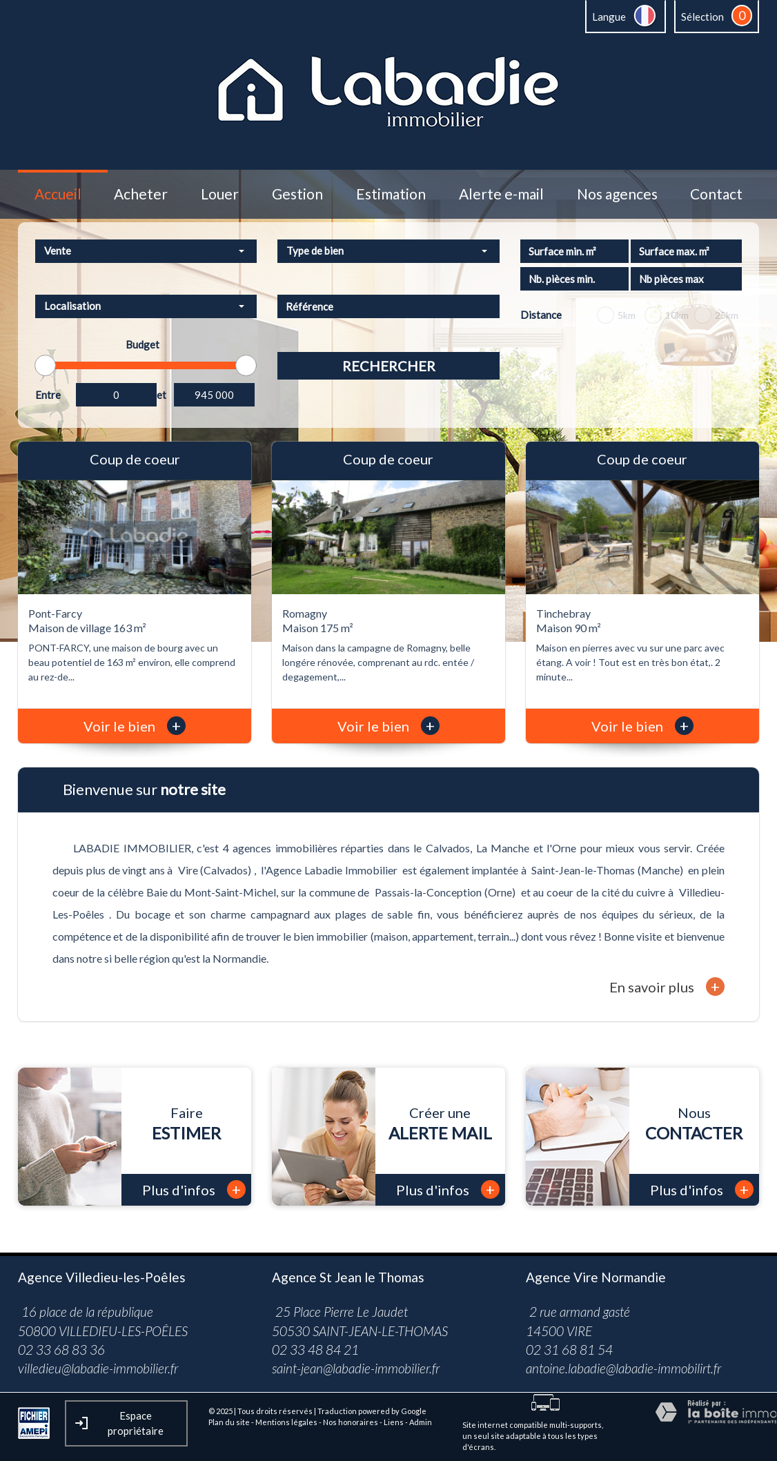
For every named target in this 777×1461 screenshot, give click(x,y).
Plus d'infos (194, 1189)
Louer (220, 194)
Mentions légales (286, 1422)
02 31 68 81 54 (569, 1349)
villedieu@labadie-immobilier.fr (98, 1368)
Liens (394, 1422)
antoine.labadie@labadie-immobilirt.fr (623, 1368)
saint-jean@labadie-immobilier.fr (356, 1368)
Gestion (297, 194)
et (161, 395)
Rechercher (388, 365)
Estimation (391, 194)
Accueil (58, 194)
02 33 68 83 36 (61, 1349)
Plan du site (229, 1422)
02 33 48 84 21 (315, 1349)
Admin (420, 1422)
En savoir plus (667, 986)
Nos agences (617, 194)
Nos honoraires (350, 1422)
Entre (48, 395)
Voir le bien (134, 726)
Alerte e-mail (501, 194)
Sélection (702, 16)
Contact (716, 194)
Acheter (141, 194)
